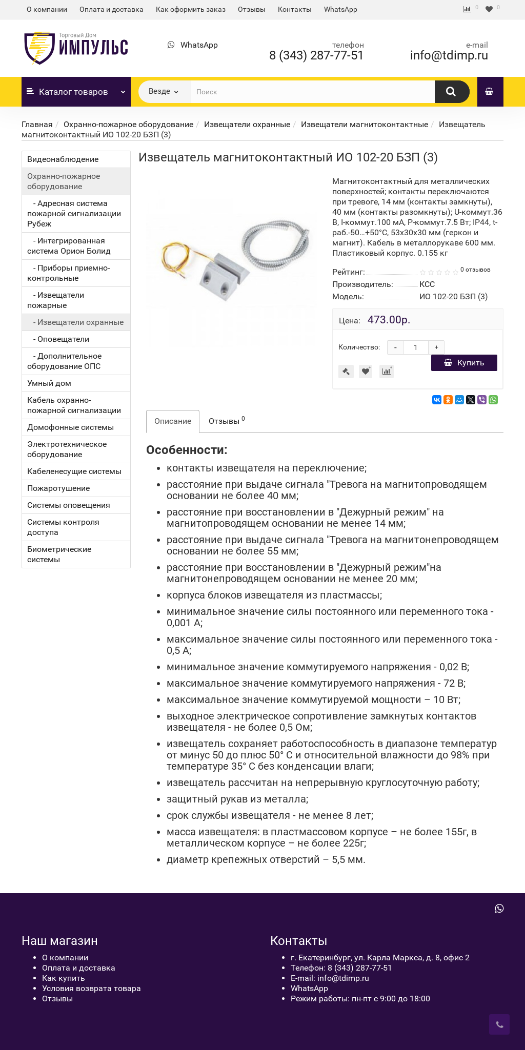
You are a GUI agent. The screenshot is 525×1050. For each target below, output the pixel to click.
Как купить (63, 978)
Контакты (295, 9)
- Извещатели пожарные (55, 300)
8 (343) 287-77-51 (316, 55)
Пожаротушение (58, 488)
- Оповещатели (58, 339)
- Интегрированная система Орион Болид (69, 246)
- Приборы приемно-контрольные (68, 273)
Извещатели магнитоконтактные (364, 124)
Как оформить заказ (191, 9)
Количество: (359, 347)
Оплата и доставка (111, 9)
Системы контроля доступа (63, 527)
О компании (47, 9)
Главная (37, 124)
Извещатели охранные (247, 124)
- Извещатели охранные (75, 322)
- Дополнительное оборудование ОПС (64, 361)
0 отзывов (475, 269)
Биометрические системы (59, 554)
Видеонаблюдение (62, 159)
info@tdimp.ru (449, 55)
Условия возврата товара (91, 988)
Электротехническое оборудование (67, 449)
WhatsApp (340, 9)
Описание (172, 421)
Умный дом (49, 383)
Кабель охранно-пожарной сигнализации (74, 405)
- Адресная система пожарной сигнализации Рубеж (74, 213)
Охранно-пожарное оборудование (128, 124)
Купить (464, 362)
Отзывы (252, 9)
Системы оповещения (68, 505)
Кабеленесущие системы (74, 471)
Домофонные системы (70, 427)
